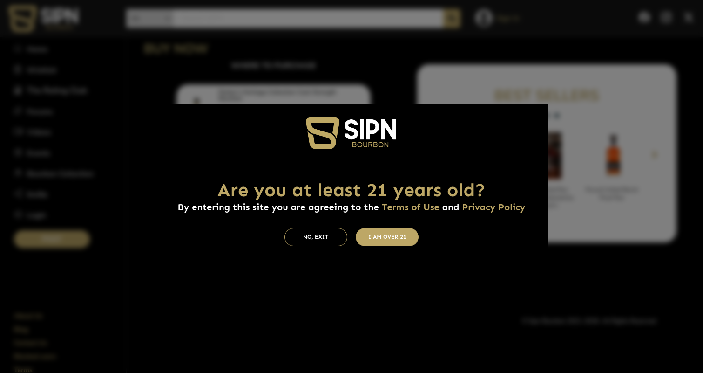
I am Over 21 (387, 237)
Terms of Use (410, 207)
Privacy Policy (493, 207)
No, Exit (316, 237)
